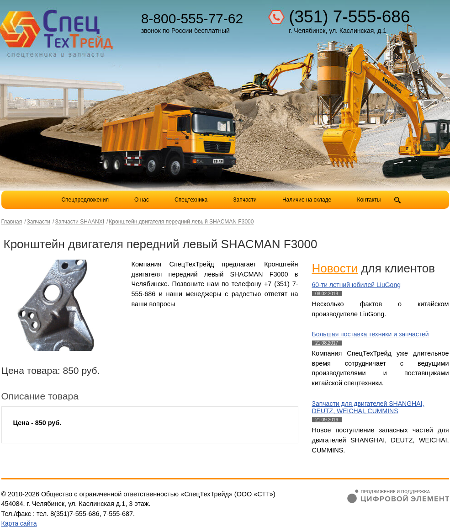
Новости (335, 268)
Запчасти (245, 200)
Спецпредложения (85, 200)
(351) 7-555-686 (349, 16)
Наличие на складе (306, 200)
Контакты (369, 200)
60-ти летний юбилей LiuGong (356, 284)
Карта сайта (19, 523)
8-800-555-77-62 (192, 18)
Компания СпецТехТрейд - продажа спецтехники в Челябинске (57, 30)
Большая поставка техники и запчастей (370, 334)
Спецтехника (191, 200)
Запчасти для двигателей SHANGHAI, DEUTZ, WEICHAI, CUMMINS (368, 407)
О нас (141, 200)
